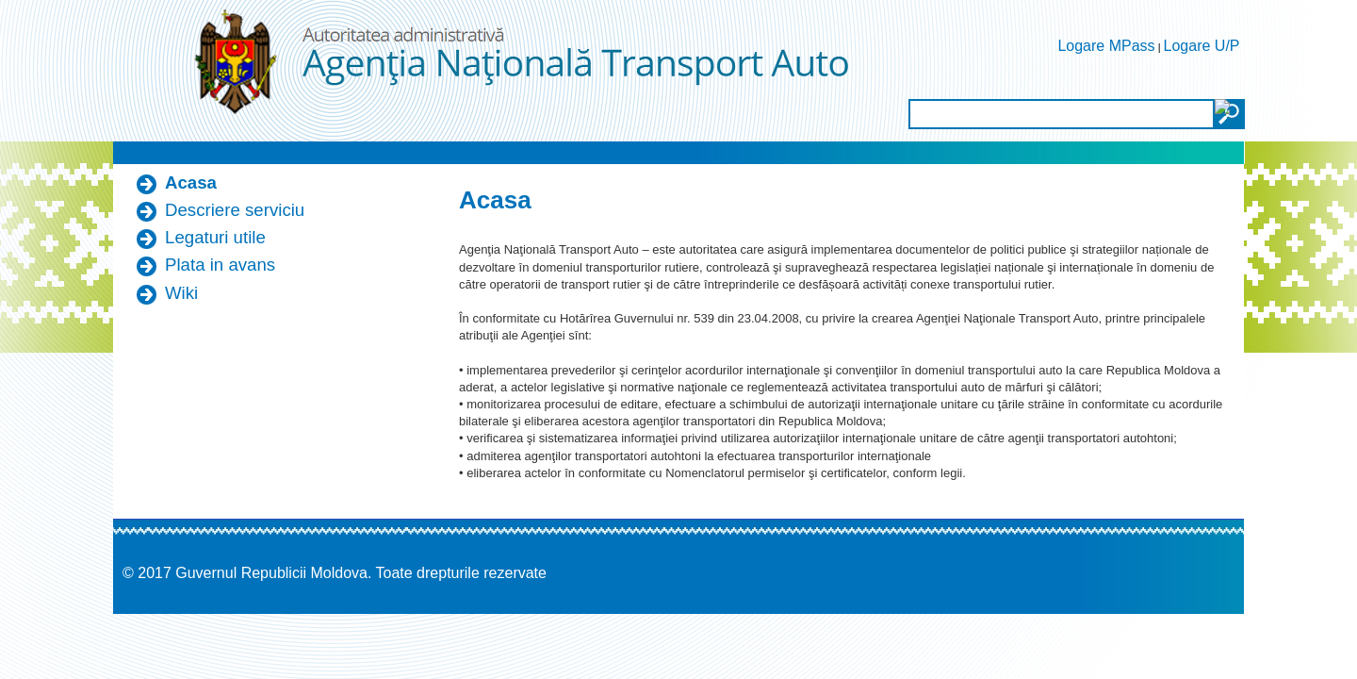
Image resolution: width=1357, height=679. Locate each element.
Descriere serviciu (234, 210)
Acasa (191, 182)
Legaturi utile (215, 237)
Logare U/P (1202, 46)
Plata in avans (220, 264)
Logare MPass (1105, 46)
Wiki (181, 293)
